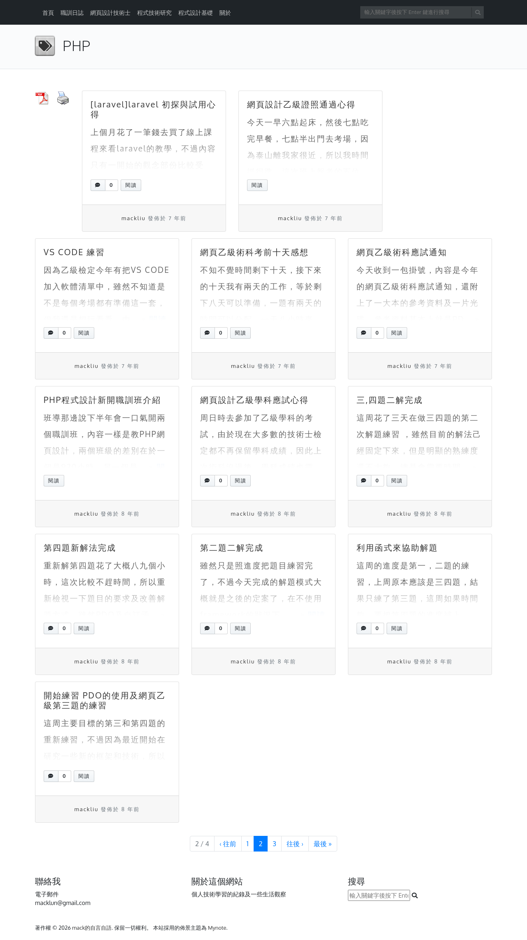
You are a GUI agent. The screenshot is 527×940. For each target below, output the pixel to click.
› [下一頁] (295, 844)
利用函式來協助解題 (397, 547)
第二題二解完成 (232, 547)
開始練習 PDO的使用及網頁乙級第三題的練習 (105, 700)
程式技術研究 (154, 12)
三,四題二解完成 (390, 399)
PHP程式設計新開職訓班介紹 (102, 399)
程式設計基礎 (195, 12)
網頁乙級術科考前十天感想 (254, 252)
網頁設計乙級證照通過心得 (301, 104)
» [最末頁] (323, 844)
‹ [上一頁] (227, 844)
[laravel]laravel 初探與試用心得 (153, 109)
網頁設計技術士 (110, 12)
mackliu (133, 218)
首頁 (48, 12)
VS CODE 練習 (74, 252)
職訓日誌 (72, 12)
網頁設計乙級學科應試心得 (254, 399)
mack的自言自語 (92, 927)
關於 (225, 12)
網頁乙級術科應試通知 (402, 252)
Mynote (217, 927)
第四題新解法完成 (80, 547)
